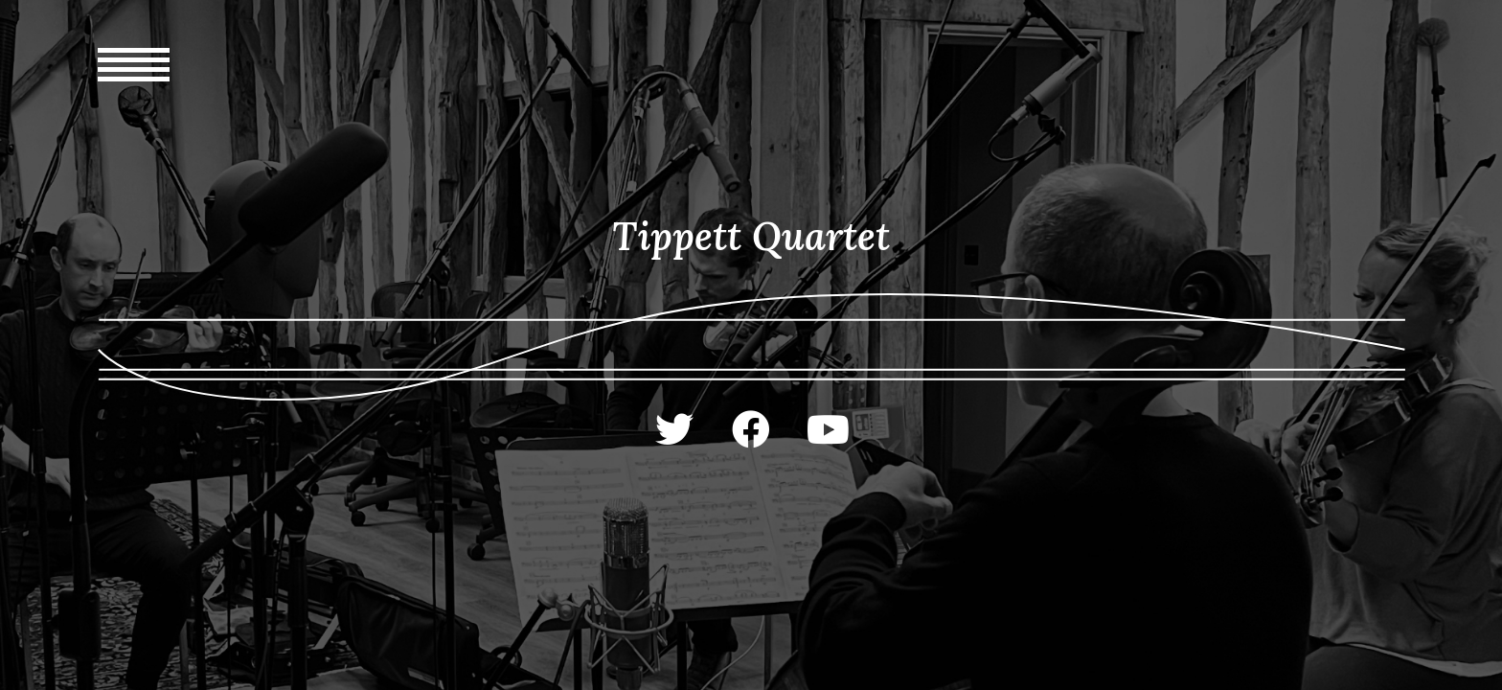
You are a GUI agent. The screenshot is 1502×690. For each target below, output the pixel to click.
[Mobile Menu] (134, 125)
